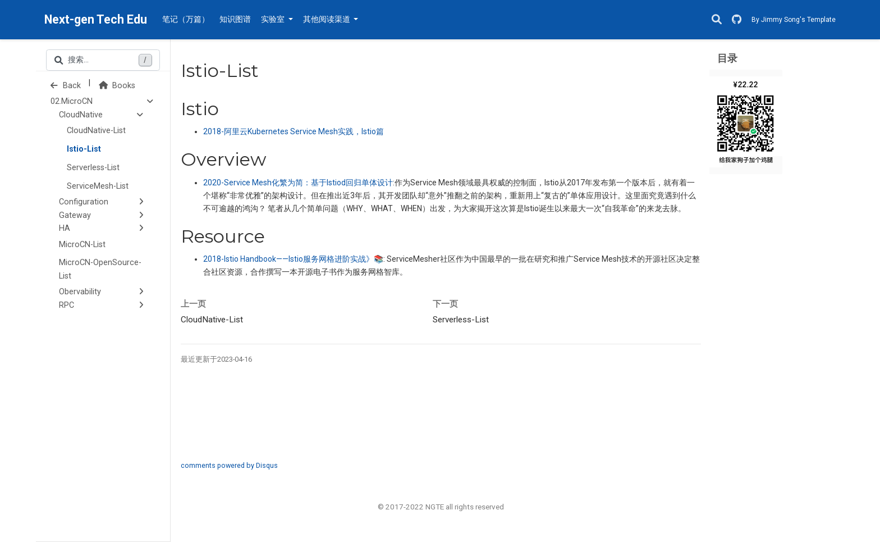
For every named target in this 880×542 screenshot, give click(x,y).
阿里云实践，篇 (293, 131)
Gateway (75, 215)
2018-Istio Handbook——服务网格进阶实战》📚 (293, 258)
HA (64, 228)
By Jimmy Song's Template (793, 20)
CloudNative (81, 115)
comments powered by (229, 465)
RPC (66, 305)
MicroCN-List (82, 244)
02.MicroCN (72, 101)
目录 (727, 58)
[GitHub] (736, 19)
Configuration (83, 202)
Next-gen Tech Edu (95, 19)
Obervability (80, 292)
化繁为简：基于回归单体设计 (298, 182)
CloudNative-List (96, 130)
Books (117, 85)
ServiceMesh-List (98, 186)
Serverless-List (93, 167)
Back (66, 85)
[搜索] (717, 19)
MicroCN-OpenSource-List (100, 269)
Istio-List (84, 149)
